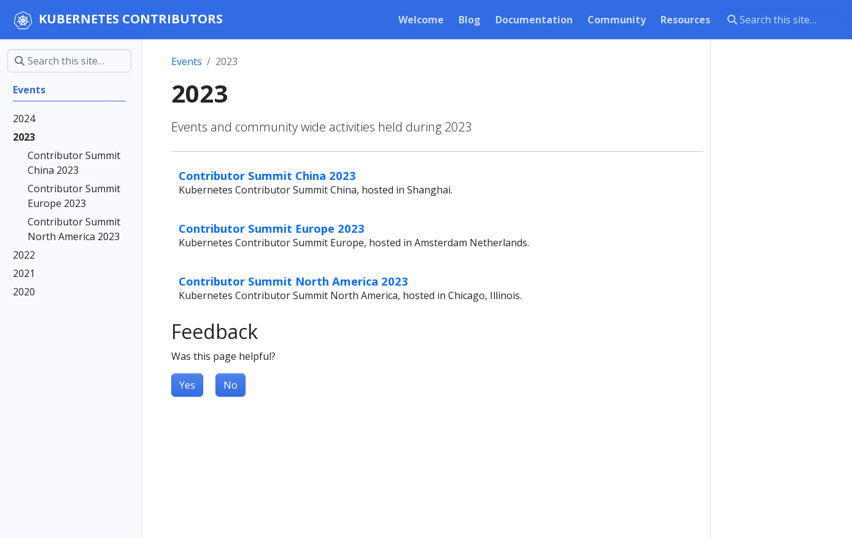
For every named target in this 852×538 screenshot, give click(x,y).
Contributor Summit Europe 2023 (272, 228)
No (230, 385)
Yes (187, 385)
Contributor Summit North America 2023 (293, 281)
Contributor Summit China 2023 (267, 175)
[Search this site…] (782, 20)
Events (186, 61)
